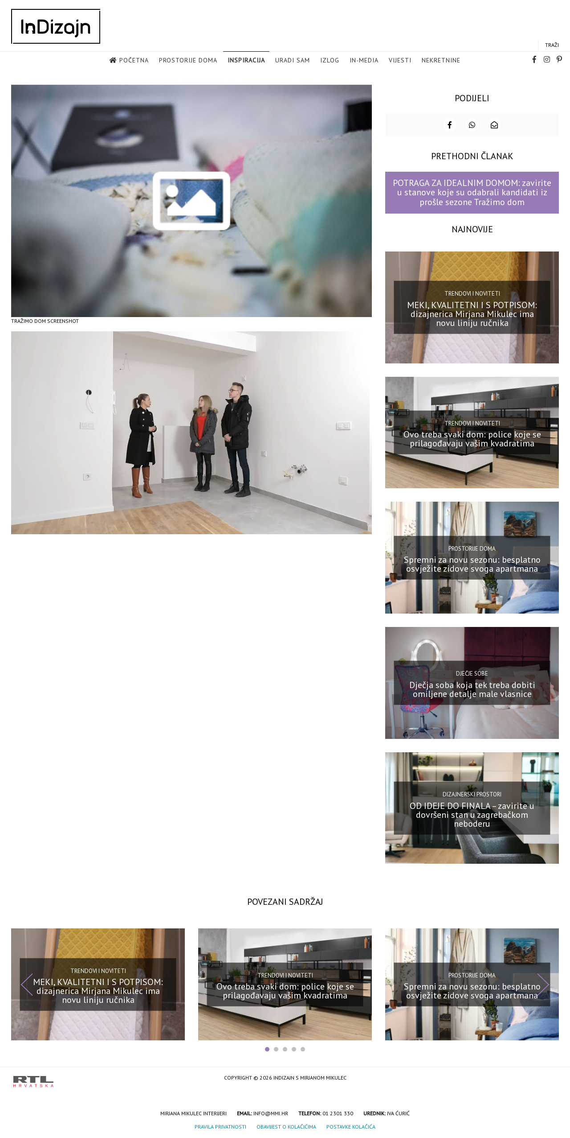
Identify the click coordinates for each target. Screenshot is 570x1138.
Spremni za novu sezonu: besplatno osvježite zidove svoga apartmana (472, 563)
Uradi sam (292, 61)
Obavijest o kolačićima (286, 1125)
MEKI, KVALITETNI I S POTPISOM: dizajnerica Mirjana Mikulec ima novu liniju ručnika (472, 313)
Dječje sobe (472, 672)
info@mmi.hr (270, 1112)
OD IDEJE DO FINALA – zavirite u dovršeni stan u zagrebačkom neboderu (472, 813)
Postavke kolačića (350, 1125)
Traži (552, 45)
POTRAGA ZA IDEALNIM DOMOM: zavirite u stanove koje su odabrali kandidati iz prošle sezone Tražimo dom (472, 191)
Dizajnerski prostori (472, 793)
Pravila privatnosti (220, 1125)
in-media (364, 61)
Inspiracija (246, 61)
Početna (134, 61)
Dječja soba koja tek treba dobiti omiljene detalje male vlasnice (472, 688)
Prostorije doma (188, 61)
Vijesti (400, 61)
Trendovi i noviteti (472, 293)
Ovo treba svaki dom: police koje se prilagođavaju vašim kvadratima (472, 438)
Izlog (329, 61)
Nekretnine (441, 61)
